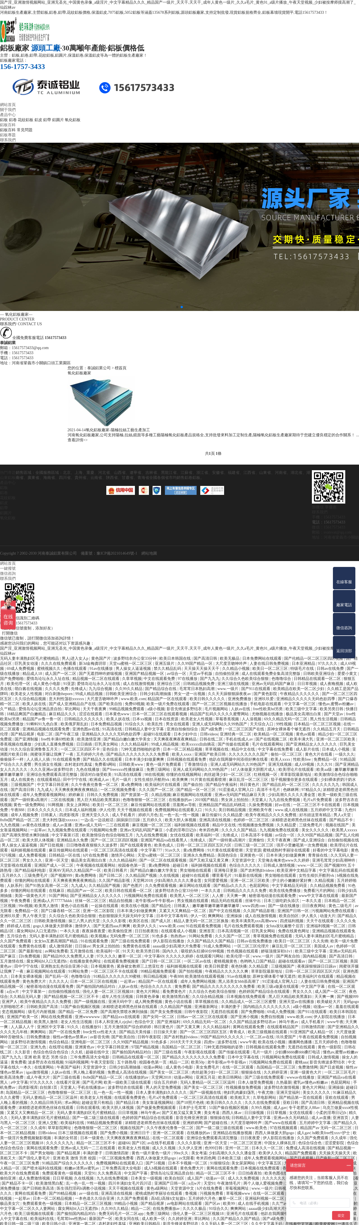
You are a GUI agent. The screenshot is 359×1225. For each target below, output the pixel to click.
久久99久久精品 (129, 688)
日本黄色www (117, 714)
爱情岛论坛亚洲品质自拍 (41, 709)
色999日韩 (214, 1148)
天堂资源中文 (243, 860)
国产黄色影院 (266, 693)
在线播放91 (92, 1027)
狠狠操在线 (251, 1072)
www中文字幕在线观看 (319, 895)
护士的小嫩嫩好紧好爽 (292, 880)
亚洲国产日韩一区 (293, 910)
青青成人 (237, 1032)
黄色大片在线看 (319, 754)
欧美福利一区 (208, 835)
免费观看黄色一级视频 (62, 1173)
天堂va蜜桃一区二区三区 (131, 663)
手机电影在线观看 (266, 704)
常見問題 (25, 130)
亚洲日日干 (140, 1133)
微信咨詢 (8, 573)
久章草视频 (132, 678)
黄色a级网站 (157, 1188)
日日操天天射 (165, 1032)
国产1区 (139, 1143)
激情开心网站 (123, 855)
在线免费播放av (167, 1208)
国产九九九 (210, 678)
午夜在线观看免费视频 (319, 1037)
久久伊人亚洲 (190, 1148)
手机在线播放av (91, 1087)
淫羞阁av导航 (184, 804)
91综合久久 (135, 724)
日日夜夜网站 (314, 905)
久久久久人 (58, 981)
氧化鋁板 (72, 120)
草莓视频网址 (237, 1188)
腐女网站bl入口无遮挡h (37, 931)
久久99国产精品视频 (315, 835)
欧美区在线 (139, 921)
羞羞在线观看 (347, 1006)
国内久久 (170, 951)
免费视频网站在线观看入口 (179, 810)
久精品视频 (161, 794)
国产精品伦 (161, 905)
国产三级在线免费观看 (131, 941)
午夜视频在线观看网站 (96, 865)
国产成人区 (161, 921)
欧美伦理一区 (19, 683)
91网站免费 (78, 971)
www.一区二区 (310, 865)
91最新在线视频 (248, 875)
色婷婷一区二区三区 (251, 820)
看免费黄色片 (174, 991)
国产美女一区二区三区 (169, 1072)
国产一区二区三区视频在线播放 (220, 704)
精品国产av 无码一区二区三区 (326, 1127)
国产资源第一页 (135, 794)
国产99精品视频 (63, 1193)
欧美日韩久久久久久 (208, 698)
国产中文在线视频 (225, 910)
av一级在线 (89, 1193)
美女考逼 (212, 1112)
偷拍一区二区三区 (287, 754)
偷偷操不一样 (12, 759)
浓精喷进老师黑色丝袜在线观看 (299, 820)
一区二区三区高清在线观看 (115, 850)
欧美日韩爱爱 (217, 966)
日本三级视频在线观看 (78, 1133)
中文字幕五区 (270, 1163)
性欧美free (302, 759)
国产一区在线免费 (65, 1032)
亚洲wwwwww (88, 1016)
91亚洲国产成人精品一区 (312, 1032)
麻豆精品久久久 (63, 714)
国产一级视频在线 (90, 1001)
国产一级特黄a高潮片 (30, 799)
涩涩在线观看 (91, 714)
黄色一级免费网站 (29, 804)
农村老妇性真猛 (79, 764)
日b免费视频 (30, 956)
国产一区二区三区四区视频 (115, 840)
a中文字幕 (19, 1082)
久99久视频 (261, 1107)
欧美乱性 (155, 724)
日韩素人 (49, 815)
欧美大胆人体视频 (181, 820)
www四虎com (254, 905)
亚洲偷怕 (256, 840)
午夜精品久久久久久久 (300, 693)
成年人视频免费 (25, 815)
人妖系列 (15, 885)
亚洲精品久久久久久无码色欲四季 (306, 698)
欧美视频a (99, 936)
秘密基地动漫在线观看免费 (273, 895)
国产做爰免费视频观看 (157, 1107)
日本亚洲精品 (304, 663)
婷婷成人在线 (19, 926)
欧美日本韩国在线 (175, 658)
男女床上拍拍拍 (235, 799)
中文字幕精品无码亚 (290, 885)
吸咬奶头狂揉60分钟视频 (203, 951)
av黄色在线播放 (36, 825)
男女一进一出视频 (190, 693)
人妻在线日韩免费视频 (270, 663)
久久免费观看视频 (161, 885)
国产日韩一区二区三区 (162, 961)
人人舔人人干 (23, 1027)
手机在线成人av (239, 739)
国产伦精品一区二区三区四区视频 (314, 658)
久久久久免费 (57, 688)
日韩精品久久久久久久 (84, 719)
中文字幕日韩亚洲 (53, 784)
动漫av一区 (323, 1006)
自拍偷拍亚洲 (227, 673)
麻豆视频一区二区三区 (152, 825)
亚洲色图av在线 (86, 729)
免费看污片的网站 (319, 890)
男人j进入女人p (75, 658)
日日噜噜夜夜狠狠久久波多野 (92, 845)
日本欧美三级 (229, 1158)
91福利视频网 (77, 1062)
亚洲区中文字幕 (51, 1027)
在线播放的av (181, 799)
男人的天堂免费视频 (164, 1087)
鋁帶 (47, 120)
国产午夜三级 (67, 734)
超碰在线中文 (98, 1052)
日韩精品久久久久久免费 (245, 890)
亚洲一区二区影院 (99, 910)
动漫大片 (327, 915)
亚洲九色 (38, 1047)
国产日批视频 (52, 845)
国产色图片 (133, 885)
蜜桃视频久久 (49, 668)
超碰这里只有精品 (98, 1102)
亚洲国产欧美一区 (23, 1016)
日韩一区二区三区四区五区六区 (204, 845)
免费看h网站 (106, 764)
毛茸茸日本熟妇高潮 (197, 688)
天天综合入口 (262, 724)
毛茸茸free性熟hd (72, 1218)
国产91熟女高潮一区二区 (47, 885)
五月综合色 (17, 936)
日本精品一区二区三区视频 (318, 724)
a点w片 (13, 991)
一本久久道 (211, 890)
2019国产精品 (207, 799)
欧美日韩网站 (230, 1077)
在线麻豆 (57, 890)
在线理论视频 (61, 1047)
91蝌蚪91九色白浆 (42, 724)
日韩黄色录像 (148, 996)
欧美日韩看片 (116, 870)
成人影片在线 (308, 749)
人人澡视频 (252, 719)
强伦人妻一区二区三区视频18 (108, 991)
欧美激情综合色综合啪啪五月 (108, 835)
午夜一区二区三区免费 (20, 1163)
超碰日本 (180, 865)
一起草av (38, 830)
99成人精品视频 (89, 693)
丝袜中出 (253, 900)
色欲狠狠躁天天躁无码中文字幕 (126, 915)
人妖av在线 (241, 709)
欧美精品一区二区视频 (274, 734)
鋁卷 (13, 120)
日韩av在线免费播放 (255, 941)
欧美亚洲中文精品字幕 (297, 870)
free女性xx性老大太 (100, 1032)
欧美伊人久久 (145, 926)
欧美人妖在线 (34, 704)
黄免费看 (182, 986)
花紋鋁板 (25, 120)
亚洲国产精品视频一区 (145, 673)
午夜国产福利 (69, 1067)
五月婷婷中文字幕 (326, 810)
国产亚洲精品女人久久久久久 (312, 744)
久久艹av (279, 1203)
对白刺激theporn (59, 693)
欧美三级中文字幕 (302, 709)
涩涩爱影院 (335, 1143)
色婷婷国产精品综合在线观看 (265, 991)
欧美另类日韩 (332, 709)
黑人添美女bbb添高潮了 (239, 981)
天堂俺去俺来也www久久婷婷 (284, 860)
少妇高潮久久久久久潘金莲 (292, 794)
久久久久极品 (195, 1208)
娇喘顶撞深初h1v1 (277, 951)
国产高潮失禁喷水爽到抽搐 (26, 835)
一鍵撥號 (8, 568)
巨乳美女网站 (107, 744)
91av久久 (173, 850)
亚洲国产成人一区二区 (54, 865)
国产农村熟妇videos (257, 870)
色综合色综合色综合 (51, 1052)
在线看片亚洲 (68, 1082)
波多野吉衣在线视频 (45, 1062)
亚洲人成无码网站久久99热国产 (220, 724)
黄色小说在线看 (75, 905)
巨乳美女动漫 (27, 663)
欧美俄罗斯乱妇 (75, 724)
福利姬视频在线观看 (192, 825)
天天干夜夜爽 (95, 709)
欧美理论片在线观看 (297, 769)
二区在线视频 (62, 799)
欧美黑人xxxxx (344, 830)
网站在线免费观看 (57, 1016)
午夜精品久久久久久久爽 (227, 971)
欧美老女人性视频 (27, 693)
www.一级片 (228, 688)
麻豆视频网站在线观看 (192, 794)
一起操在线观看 (105, 905)
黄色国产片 (101, 658)
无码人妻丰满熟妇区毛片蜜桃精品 (30, 658)
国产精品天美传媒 (135, 1032)
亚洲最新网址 (206, 1006)
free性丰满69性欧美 (58, 739)
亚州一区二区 (237, 1148)
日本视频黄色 (103, 966)
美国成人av (324, 946)
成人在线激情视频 (139, 683)
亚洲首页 (207, 931)
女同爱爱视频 (216, 880)
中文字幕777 (152, 850)
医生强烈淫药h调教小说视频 (82, 1188)
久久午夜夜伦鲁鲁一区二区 (95, 784)
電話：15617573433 (328, 522)
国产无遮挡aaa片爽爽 (112, 926)
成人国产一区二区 (61, 673)
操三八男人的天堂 (84, 921)
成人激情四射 (61, 946)
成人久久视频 (164, 1148)
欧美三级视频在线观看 (268, 1032)
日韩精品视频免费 (199, 683)
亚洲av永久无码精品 (291, 1117)
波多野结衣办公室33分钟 (135, 658)
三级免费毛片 (311, 825)
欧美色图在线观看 (280, 1173)
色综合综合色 (310, 1143)
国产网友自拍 (288, 956)
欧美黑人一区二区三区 (190, 895)
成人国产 (195, 1178)
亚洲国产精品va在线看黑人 (164, 840)
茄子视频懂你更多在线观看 (295, 779)
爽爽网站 (216, 915)
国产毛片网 (92, 1082)
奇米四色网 (209, 830)
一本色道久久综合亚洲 (95, 1198)
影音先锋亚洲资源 (192, 1117)
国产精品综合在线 (161, 688)
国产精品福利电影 (31, 870)
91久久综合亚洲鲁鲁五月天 (35, 749)
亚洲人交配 (48, 1122)
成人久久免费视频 (244, 1178)
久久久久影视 (114, 921)
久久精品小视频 (236, 668)
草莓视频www (238, 1193)
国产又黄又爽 (188, 1027)
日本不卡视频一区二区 (188, 1163)
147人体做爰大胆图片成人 (254, 769)
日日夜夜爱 (250, 1138)
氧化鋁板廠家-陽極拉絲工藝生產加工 (118, 430)
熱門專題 (8, 472)
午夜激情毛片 (229, 1183)
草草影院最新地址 (296, 774)
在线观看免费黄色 (130, 1097)
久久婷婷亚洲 (276, 1072)
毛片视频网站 (216, 709)
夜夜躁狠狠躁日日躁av (317, 966)
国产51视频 (156, 1163)
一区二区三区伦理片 (252, 946)
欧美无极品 (230, 658)
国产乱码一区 (57, 976)
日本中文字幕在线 (243, 1057)
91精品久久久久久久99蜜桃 (117, 976)
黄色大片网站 (148, 991)
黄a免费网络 (132, 784)
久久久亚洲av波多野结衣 (52, 769)
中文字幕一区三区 (300, 704)
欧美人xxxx (182, 754)
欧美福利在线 (73, 1122)
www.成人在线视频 (292, 810)
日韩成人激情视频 (279, 865)
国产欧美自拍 (110, 704)
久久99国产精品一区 (195, 663)
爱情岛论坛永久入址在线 (48, 678)
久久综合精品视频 (31, 698)
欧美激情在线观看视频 (205, 976)
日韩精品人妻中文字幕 (145, 729)
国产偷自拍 (193, 784)
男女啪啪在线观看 (196, 870)
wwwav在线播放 (301, 1077)
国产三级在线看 (168, 1052)
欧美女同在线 (127, 1218)
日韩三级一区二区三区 (254, 845)
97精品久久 (311, 789)
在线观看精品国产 (283, 1027)
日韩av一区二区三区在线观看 (203, 1016)
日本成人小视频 (336, 749)
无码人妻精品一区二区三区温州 (208, 1082)
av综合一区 (177, 673)
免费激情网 (308, 1067)
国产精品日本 (128, 1102)
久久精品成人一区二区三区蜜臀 (249, 1001)
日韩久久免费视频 (103, 794)
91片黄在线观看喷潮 (209, 779)
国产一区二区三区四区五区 (204, 1032)
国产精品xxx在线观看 (122, 1016)
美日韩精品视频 (232, 810)
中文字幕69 (154, 956)
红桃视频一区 (266, 774)
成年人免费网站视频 (198, 981)
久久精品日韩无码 (46, 1102)
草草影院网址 (60, 1127)
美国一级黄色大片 (31, 895)
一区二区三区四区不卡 (81, 749)
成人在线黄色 (23, 779)
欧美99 (229, 1203)
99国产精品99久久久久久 (223, 1037)
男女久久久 (32, 860)
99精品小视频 (126, 1203)
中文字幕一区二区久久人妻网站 (28, 1208)
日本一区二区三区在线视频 (94, 981)
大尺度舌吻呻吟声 (231, 663)
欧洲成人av (99, 779)
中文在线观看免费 (160, 678)
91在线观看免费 (67, 759)
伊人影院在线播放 (169, 941)
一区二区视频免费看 (118, 789)
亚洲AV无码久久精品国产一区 (75, 870)
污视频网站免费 (103, 830)
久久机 (77, 1052)
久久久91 (325, 764)
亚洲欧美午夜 (260, 810)
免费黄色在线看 (33, 946)
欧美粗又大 (240, 1097)
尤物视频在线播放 (268, 714)
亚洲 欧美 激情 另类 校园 (75, 1158)
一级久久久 (345, 754)
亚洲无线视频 (280, 764)
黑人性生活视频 (324, 719)
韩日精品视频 (155, 976)
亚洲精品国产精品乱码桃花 (223, 804)
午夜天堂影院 (103, 1062)
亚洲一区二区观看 (169, 1133)
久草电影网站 (265, 1097)
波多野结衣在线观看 (126, 1087)
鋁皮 (38, 120)
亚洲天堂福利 (288, 1092)
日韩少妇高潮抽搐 (156, 693)
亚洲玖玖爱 (264, 698)
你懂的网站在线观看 (33, 880)
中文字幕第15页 (66, 835)
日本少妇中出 (186, 734)
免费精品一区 (326, 759)
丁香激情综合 (196, 764)
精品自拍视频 (121, 900)
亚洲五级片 (165, 663)
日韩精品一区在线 (65, 855)
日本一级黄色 (92, 1138)
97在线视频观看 (284, 1127)
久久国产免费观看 (16, 941)
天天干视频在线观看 (135, 810)
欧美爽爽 (180, 779)
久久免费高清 (110, 1173)
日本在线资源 (167, 719)
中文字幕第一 (34, 991)
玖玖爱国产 (286, 1037)
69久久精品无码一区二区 (286, 719)
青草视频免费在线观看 (273, 936)
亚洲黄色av (85, 1047)
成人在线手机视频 (254, 1203)
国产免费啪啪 (12, 678)
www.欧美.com (133, 698)
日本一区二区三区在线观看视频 (160, 714)
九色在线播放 (88, 769)
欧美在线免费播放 (285, 890)
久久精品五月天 (327, 729)
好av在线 (283, 804)
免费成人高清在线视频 (127, 1072)
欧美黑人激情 (46, 905)
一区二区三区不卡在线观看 (317, 804)
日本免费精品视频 (107, 724)
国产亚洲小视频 (245, 1016)
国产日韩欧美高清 (38, 1188)
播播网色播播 (300, 1042)
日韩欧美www (131, 764)
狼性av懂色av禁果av (70, 1037)
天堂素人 (259, 799)
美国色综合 (227, 855)
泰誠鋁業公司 (99, 368)
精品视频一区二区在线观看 (96, 678)
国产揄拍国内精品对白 (96, 986)
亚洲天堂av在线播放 (297, 1001)
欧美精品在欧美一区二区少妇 (299, 688)
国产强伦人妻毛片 (35, 1158)
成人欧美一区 (154, 1218)
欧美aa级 (324, 769)
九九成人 (45, 789)
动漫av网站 (153, 1067)
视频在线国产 (337, 825)
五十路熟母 (127, 1062)
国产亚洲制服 (27, 739)
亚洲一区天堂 (57, 860)
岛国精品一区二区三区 (182, 1047)
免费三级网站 (158, 769)
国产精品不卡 (341, 820)
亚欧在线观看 (337, 1097)
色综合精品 (59, 1042)
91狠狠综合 (220, 1163)
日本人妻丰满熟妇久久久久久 (162, 1092)
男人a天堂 (342, 815)
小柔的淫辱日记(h (181, 830)
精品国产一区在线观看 (168, 698)
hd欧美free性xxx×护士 (331, 1133)
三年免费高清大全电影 (90, 1057)
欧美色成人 (164, 845)
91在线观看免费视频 (204, 926)
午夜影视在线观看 (200, 1052)
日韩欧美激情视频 (50, 921)
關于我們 (8, 110)
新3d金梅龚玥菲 (93, 663)
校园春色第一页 (132, 865)
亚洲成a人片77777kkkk (53, 900)
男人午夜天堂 (34, 915)
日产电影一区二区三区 (336, 1158)
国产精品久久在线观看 (103, 759)
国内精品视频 (315, 956)
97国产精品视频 (145, 1047)
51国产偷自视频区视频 (81, 1006)
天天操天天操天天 (335, 1153)
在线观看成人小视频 (179, 931)
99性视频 (284, 724)
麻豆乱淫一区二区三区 (249, 779)
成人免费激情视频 (35, 1178)
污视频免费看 (212, 1193)
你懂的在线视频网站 (184, 774)
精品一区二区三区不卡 (96, 1143)
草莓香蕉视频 (227, 719)
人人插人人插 (38, 759)
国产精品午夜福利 (222, 784)
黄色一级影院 (330, 1047)
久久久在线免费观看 (59, 663)
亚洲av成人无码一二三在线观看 (102, 825)
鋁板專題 (8, 135)
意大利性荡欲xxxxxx (67, 698)
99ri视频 (26, 905)
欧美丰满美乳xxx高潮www (254, 921)
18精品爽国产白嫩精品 (27, 714)
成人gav (280, 1107)
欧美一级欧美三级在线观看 (128, 1082)
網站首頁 (8, 105)
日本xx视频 (142, 719)
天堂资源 (253, 850)
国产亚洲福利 (169, 1021)
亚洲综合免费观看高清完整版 (52, 774)
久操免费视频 (260, 804)
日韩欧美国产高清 (42, 1006)
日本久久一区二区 (268, 1148)
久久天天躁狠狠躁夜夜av (230, 693)
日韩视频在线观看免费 (187, 759)
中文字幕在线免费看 (276, 749)
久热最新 (284, 1082)
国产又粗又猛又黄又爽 (209, 860)
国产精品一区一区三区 (196, 789)
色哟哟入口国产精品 (258, 961)
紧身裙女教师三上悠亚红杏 (141, 966)
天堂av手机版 (201, 673)
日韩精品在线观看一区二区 (318, 678)
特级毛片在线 (302, 668)
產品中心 (8, 115)
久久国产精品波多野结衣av (253, 1021)
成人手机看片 (124, 815)
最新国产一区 (101, 1218)
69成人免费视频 (21, 668)
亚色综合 (110, 749)
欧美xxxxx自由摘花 (198, 744)
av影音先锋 (99, 1037)
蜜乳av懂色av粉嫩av (311, 1082)
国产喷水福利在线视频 (42, 1168)
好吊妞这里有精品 (315, 815)
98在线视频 (154, 774)
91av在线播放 (101, 668)
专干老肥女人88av (305, 1107)
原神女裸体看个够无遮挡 (289, 729)
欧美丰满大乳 (302, 739)
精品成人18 (32, 673)
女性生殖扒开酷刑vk (152, 779)
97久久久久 (328, 663)
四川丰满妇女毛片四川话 (130, 1183)
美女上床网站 (78, 804)
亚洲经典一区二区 (236, 734)
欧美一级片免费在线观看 (168, 704)
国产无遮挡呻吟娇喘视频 (101, 673)
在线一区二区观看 (238, 1067)
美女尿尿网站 (243, 1163)
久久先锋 (320, 941)
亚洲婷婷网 (192, 1122)
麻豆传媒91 (211, 815)
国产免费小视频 (114, 1133)
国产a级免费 (212, 729)
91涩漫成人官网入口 (236, 789)
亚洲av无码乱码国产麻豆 (274, 683)
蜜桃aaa (301, 1062)
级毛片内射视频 (42, 1011)
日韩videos (209, 734)
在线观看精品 (49, 779)
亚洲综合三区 (169, 683)
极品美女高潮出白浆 (304, 714)
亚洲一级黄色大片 (306, 1072)
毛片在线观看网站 (268, 744)
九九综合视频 (101, 688)
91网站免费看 (201, 936)
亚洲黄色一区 (252, 855)
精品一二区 (179, 1062)
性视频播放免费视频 (256, 825)
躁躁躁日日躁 (128, 820)
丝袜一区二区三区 (91, 900)
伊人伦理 (107, 810)
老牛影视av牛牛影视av (155, 900)
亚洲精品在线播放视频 (233, 1133)
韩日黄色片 (250, 784)
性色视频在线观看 (243, 951)
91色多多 (160, 936)
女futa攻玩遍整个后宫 (285, 926)
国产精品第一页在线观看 (301, 1097)
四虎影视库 (69, 815)
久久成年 (38, 1127)
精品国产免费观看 (301, 1153)
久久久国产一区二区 (157, 789)
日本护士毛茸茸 (193, 1107)
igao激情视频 (37, 1072)
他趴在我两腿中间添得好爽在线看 (239, 759)
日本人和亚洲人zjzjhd (114, 1021)
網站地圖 (149, 553)
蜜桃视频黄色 (226, 961)
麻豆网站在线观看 (195, 885)
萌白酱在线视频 (29, 688)
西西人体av (232, 1112)
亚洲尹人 (10, 1001)
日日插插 (84, 744)
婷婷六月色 (148, 815)
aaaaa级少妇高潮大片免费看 (177, 946)
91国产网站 (58, 895)
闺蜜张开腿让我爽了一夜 (52, 754)
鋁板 (4, 120)
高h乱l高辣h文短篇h (168, 1198)
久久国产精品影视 (114, 880)
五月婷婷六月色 (90, 754)
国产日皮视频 (332, 1067)
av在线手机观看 (161, 1143)
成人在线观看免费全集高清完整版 (271, 673)
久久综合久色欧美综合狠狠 (246, 678)
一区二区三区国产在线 (245, 729)
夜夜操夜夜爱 (94, 931)
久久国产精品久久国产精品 (211, 941)
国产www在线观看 (281, 1122)
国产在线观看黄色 (136, 845)
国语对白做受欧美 (96, 774)
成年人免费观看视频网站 (44, 794)
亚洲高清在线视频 (215, 820)
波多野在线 (227, 1042)
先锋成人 (79, 688)
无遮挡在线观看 (225, 1011)
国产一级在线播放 (284, 905)
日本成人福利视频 (81, 810)
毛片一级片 (122, 779)
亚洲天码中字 (120, 1001)
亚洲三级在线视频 (233, 683)
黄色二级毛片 (340, 905)
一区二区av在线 (198, 961)
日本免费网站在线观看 (262, 658)
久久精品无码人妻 (26, 996)
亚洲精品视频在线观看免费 (46, 729)
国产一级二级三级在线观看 (96, 1117)
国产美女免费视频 (166, 1011)
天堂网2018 (142, 880)
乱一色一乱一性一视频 (180, 815)
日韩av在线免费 (331, 668)
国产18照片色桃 (190, 1102)
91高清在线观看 (128, 774)
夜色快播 (239, 966)
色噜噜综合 (281, 678)
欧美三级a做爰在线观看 (278, 986)
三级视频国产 (23, 784)
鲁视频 (191, 1193)
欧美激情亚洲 (89, 739)
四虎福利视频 (292, 921)
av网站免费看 (56, 951)
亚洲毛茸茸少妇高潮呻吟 (334, 860)
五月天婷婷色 (326, 1042)
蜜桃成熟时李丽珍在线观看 (287, 850)
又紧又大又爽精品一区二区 (183, 910)
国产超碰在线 (216, 1122)
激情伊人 (83, 926)
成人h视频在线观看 (161, 1168)
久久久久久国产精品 (239, 830)
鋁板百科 (8, 125)
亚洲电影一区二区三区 (91, 1042)
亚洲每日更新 (226, 870)
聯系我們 (8, 140)
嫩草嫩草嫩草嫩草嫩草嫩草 (216, 905)
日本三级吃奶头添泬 (282, 900)
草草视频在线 (217, 749)
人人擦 (218, 895)
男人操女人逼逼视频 (134, 668)
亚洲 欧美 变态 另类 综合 (46, 1057)
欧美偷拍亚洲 (120, 931)
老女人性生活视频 (77, 1021)
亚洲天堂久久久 (96, 815)
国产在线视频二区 (272, 739)
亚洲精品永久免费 (73, 840)
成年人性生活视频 (118, 996)
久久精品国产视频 (141, 875)
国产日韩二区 (111, 875)
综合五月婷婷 (166, 1082)
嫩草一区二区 (130, 956)
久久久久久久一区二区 (282, 1178)
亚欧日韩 (291, 1102)
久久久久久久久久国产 (249, 754)
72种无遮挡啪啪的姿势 (141, 749)
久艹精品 (8, 709)
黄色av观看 (306, 734)
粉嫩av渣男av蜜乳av (82, 1168)
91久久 (211, 810)
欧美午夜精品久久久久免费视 (271, 815)
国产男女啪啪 (42, 1153)
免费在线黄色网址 (294, 931)
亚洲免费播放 (240, 698)
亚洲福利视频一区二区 (326, 926)
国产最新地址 (31, 951)
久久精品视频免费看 (328, 885)
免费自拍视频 (273, 1016)
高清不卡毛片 (269, 789)
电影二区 (45, 734)
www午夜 (335, 1021)
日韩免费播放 (38, 1037)
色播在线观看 (75, 668)
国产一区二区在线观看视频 (163, 860)
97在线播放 (188, 678)
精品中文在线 (243, 749)
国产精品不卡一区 (18, 1183)
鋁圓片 (58, 120)
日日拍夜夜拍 (147, 931)
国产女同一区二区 (159, 1016)
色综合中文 (144, 1021)
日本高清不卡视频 (257, 835)
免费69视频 (134, 704)
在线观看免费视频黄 (121, 961)
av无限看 (186, 1158)
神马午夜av (289, 1021)
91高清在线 (112, 729)
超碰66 (124, 1143)
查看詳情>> (78, 440)
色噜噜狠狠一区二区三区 (145, 799)
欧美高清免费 (12, 1077)
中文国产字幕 (313, 986)
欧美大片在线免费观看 (20, 1173)
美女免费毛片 (208, 1067)
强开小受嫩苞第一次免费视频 (302, 845)
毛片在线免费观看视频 (244, 926)
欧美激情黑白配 (176, 996)
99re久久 (181, 1153)
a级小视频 (156, 709)
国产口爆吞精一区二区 (61, 910)
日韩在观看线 (88, 1107)
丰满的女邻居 (66, 1138)
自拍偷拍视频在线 (343, 840)
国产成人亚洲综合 (309, 840)
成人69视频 (304, 764)
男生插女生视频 (48, 764)
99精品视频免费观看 (127, 709)
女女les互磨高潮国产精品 (56, 941)
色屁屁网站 (259, 885)
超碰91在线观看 (157, 734)
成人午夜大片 (38, 1077)
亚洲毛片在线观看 (242, 1213)
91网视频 (56, 804)
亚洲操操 (234, 915)
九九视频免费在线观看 (67, 830)
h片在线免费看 (96, 855)
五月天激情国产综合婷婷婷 (128, 1027)
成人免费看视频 (33, 855)
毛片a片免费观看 (318, 799)
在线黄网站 (44, 1067)
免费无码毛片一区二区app (121, 1213)
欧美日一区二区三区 (270, 668)
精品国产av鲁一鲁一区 (42, 719)
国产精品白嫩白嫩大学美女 (127, 739)
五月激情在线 (82, 951)
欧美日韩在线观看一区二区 (129, 890)
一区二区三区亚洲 (246, 1143)
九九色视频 (10, 825)
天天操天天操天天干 (202, 668)
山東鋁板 (8, 477)
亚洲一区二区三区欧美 (336, 739)
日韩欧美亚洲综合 (319, 673)
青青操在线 (318, 855)
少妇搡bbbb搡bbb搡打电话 (298, 1052)
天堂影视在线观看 (16, 865)
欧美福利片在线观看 (163, 784)
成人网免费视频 (149, 1001)
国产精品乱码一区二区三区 (286, 784)
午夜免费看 (21, 900)
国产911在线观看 (256, 688)
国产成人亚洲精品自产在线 (73, 704)
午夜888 (18, 810)
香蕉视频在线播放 (16, 744)
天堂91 (90, 1173)
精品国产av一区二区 (85, 890)
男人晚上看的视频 (89, 1072)
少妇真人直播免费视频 (54, 744)
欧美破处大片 (329, 1001)
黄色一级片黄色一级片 (152, 1153)
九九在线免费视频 (285, 799)
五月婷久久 (152, 820)
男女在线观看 (178, 724)
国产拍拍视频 (191, 971)
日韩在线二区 (211, 739)
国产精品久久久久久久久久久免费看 (138, 754)
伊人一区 (198, 915)
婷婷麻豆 (76, 794)
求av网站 (72, 1102)
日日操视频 (254, 1112)
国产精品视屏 (23, 734)
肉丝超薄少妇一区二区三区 (228, 774)
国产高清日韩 (206, 658)
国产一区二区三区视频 (328, 961)
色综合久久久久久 (245, 865)
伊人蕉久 (310, 915)
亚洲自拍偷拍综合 (183, 729)
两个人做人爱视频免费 (263, 1183)
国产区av (213, 1203)
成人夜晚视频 (332, 683)
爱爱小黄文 (347, 673)
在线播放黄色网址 (86, 961)
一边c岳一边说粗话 (97, 820)
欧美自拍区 (289, 915)
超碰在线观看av (292, 961)
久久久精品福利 (135, 744)
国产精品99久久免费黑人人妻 (69, 956)
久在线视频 (169, 875)
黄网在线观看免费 (249, 1027)
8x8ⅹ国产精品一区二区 (20, 820)
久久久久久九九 (326, 784)
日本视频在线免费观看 (246, 996)
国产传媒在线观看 (234, 744)
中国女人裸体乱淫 (280, 1143)
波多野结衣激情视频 (29, 1042)
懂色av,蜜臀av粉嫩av (336, 704)
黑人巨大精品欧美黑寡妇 (99, 799)
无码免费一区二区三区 (130, 936)
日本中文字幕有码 (172, 915)
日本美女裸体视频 (27, 976)
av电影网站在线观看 (185, 1203)
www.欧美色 (257, 1127)
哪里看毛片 (222, 875)
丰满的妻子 (231, 1006)
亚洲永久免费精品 (199, 855)
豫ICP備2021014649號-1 (116, 553)
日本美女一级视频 (147, 1178)
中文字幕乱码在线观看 (338, 870)
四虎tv (210, 1042)
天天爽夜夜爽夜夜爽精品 (175, 739)
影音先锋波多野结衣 (185, 709)
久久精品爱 (233, 815)
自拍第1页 (49, 1087)
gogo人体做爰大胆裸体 (53, 926)
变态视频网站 (14, 1011)
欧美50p (198, 1062)
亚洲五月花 (206, 1077)
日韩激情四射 (313, 1027)
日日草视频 (307, 683)
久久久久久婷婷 (180, 956)
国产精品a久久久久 (230, 885)
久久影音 (23, 1052)
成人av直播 (62, 825)
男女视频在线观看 (193, 900)
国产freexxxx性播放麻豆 (123, 769)
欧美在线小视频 (135, 905)
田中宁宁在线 (75, 779)
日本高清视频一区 (233, 931)
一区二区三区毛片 (340, 1072)
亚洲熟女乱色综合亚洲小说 (65, 966)
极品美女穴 (10, 1203)
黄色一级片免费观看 (164, 764)
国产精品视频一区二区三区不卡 (72, 996)
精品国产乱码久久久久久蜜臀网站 (220, 714)
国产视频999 (335, 865)
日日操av (82, 946)
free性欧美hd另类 (268, 709)
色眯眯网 (291, 789)
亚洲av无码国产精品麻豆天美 (240, 794)
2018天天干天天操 (186, 1042)
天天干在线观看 (320, 921)
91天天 (128, 951)
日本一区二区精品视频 (183, 749)
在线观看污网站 (210, 956)
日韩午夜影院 (196, 1011)
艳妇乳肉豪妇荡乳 (240, 1092)
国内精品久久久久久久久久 (267, 1006)
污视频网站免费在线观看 (146, 895)
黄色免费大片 (34, 981)
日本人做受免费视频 (256, 1082)
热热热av (179, 936)
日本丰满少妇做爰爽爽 (145, 759)
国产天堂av (334, 714)
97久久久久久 (42, 1082)
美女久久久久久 (316, 830)
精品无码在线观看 (227, 900)
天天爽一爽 (236, 895)
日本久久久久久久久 (45, 810)
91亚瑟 (69, 683)
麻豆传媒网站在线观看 (151, 804)
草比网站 (73, 709)
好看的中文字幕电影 (331, 850)
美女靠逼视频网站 (158, 1102)
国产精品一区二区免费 (78, 1011)
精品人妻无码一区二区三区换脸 (202, 921)
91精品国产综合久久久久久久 (68, 1163)
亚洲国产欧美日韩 (210, 754)
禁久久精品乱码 (168, 668)
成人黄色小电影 (47, 683)
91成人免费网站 (217, 946)
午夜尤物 (266, 1092)
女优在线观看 (182, 835)
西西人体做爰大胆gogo (275, 1133)
